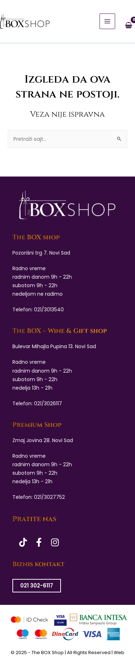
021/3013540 (49, 309)
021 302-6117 (36, 585)
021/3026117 (48, 403)
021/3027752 (49, 497)
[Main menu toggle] (107, 21)
